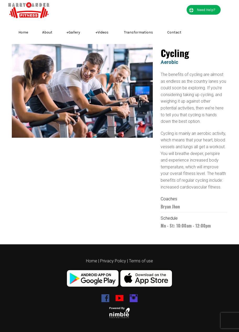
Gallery (73, 32)
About (47, 32)
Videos (102, 32)
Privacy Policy (113, 260)
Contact (174, 32)
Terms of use (141, 260)
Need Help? (202, 10)
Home (23, 32)
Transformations (138, 32)
